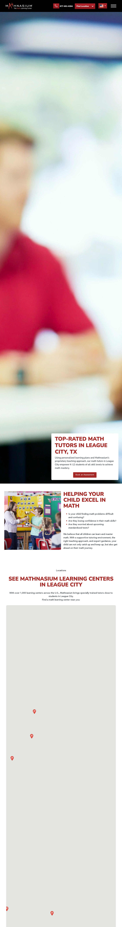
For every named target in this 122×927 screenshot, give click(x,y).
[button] (52, 913)
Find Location (85, 6)
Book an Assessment (85, 475)
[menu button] (102, 5)
